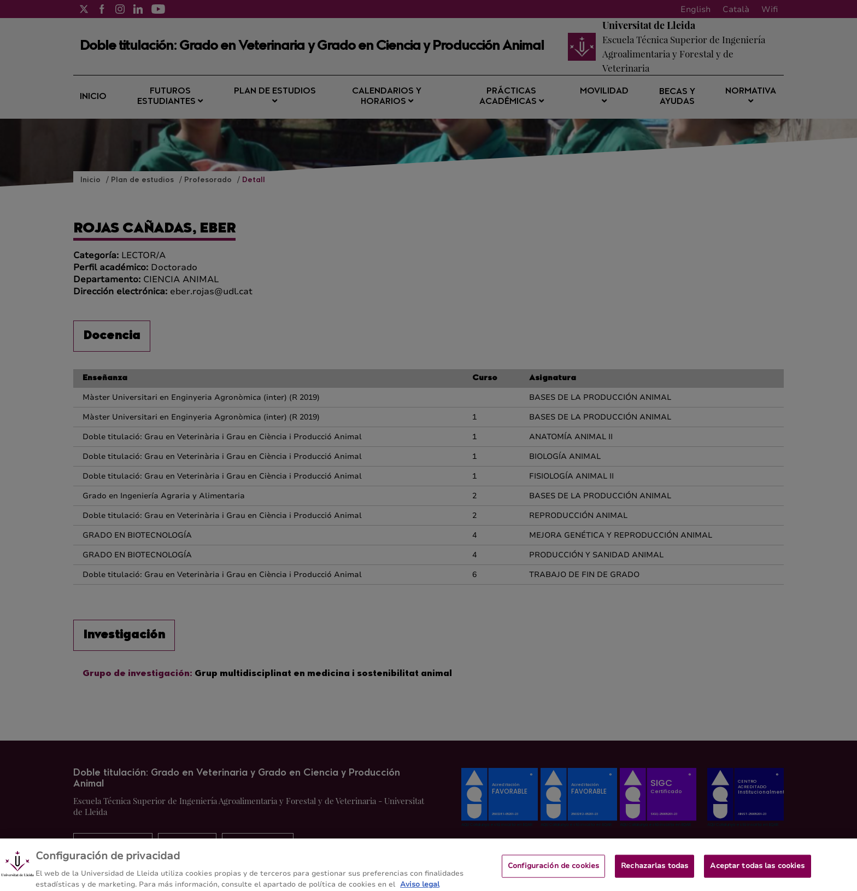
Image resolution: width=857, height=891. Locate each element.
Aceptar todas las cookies (757, 871)
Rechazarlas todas (654, 871)
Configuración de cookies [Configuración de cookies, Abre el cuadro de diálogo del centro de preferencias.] (553, 871)
